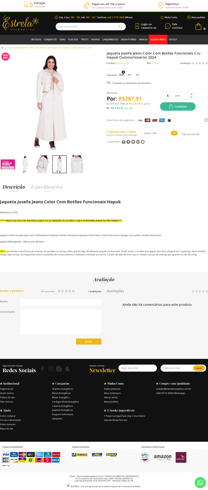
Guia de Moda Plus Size (115, 420)
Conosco (177, 26)
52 (137, 74)
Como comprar (8, 415)
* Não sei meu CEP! (190, 134)
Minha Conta (171, 17)
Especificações (47, 186)
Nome (4, 301)
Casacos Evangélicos (62, 406)
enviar (88, 341)
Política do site (7, 397)
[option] (7, 164)
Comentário (7, 311)
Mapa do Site (6, 428)
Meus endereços (112, 393)
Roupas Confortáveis (62, 414)
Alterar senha (111, 397)
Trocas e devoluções (10, 420)
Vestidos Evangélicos (62, 388)
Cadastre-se (148, 27)
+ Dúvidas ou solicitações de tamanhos (131, 83)
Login (144, 24)
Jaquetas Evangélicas (62, 410)
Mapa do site (127, 481)
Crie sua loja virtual (89, 486)
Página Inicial (6, 388)
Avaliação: (186, 63)
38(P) (121, 74)
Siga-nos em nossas (13, 365)
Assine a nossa (96, 365)
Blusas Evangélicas (61, 393)
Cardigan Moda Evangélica (65, 401)
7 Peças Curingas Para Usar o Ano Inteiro (124, 415)
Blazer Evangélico (61, 397)
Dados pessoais (112, 388)
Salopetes (57, 418)
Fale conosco (6, 401)
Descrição (14, 186)
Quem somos (7, 393)
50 (129, 74)
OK (174, 133)
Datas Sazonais (7, 424)
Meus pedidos (198, 17)
